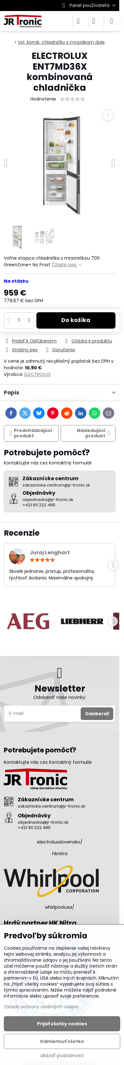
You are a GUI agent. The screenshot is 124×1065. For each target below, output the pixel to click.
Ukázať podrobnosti (62, 1056)
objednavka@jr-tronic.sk (43, 822)
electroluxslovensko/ (60, 842)
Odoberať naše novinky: (59, 697)
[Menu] (111, 21)
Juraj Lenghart (50, 552)
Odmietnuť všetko (62, 1041)
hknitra (59, 853)
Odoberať (97, 714)
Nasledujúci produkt (93, 433)
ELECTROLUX (37, 374)
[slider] (72, 99)
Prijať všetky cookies (62, 1024)
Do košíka (75, 320)
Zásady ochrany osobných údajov (41, 1007)
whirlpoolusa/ (59, 907)
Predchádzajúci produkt (30, 433)
